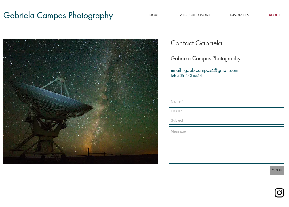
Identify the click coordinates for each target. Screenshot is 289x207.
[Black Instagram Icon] (279, 193)
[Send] (277, 170)
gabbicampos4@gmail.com (211, 70)
